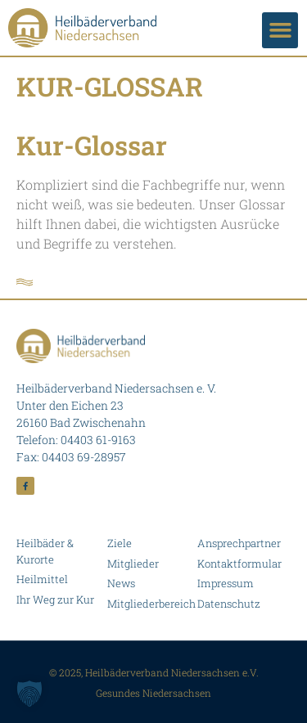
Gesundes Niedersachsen (153, 692)
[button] (280, 30)
